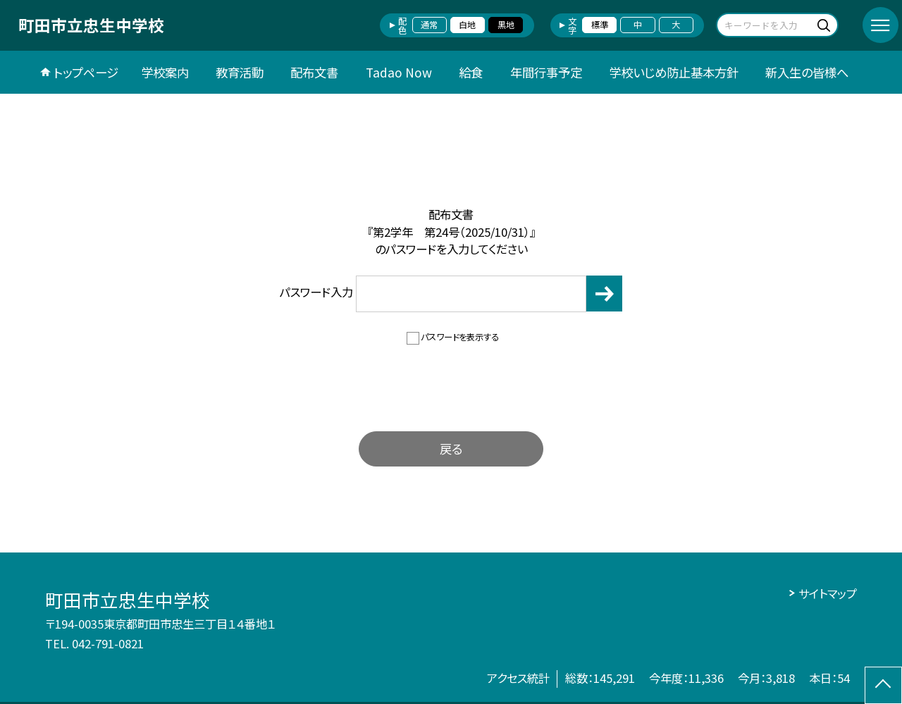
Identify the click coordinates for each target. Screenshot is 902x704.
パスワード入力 (433, 293)
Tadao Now (399, 72)
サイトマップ (827, 593)
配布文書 (314, 72)
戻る (451, 448)
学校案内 (165, 72)
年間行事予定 (546, 72)
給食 (471, 72)
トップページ (86, 72)
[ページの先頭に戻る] (883, 685)
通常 (429, 24)
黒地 (506, 24)
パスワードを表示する (460, 337)
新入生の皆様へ (806, 72)
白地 (467, 24)
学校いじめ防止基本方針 (674, 72)
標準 (599, 24)
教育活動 (240, 72)
